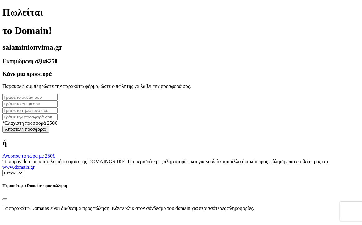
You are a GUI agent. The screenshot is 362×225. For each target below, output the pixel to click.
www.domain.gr (18, 167)
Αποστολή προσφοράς (26, 129)
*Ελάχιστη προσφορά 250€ (29, 123)
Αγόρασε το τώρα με (28, 155)
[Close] (4, 199)
